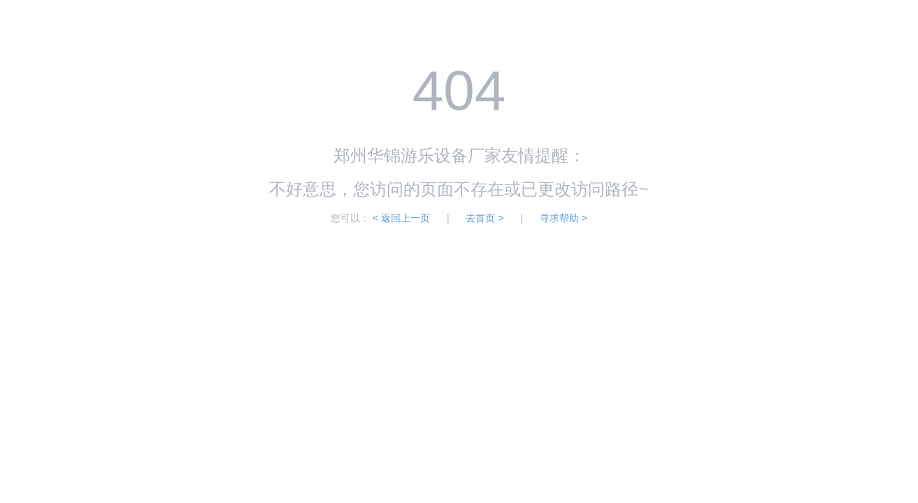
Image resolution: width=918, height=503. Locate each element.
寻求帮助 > (563, 218)
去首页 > (484, 218)
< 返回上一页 (401, 218)
